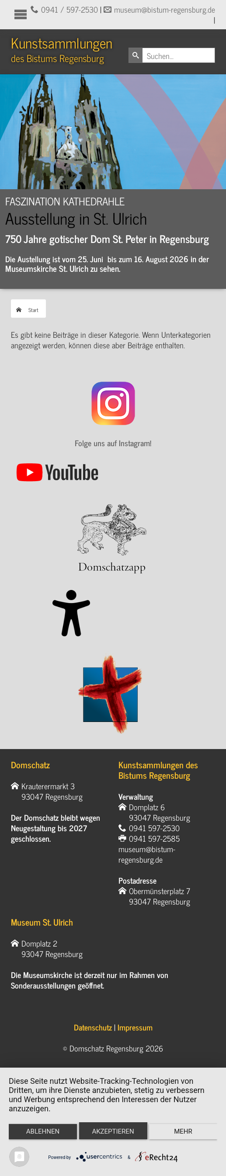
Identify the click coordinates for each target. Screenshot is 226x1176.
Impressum (135, 1027)
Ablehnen (42, 1131)
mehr (183, 1131)
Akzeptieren (113, 1131)
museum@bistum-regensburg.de (164, 9)
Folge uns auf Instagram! (113, 442)
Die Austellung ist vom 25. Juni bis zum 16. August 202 (94, 258)
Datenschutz (93, 1027)
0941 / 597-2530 (69, 9)
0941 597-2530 (154, 827)
